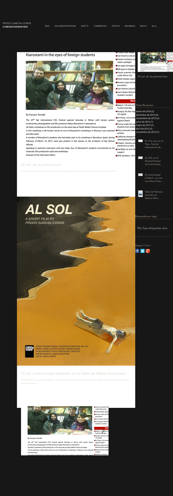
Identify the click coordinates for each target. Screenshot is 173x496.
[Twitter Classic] (143, 251)
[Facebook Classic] (137, 251)
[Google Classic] (148, 251)
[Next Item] (103, 430)
